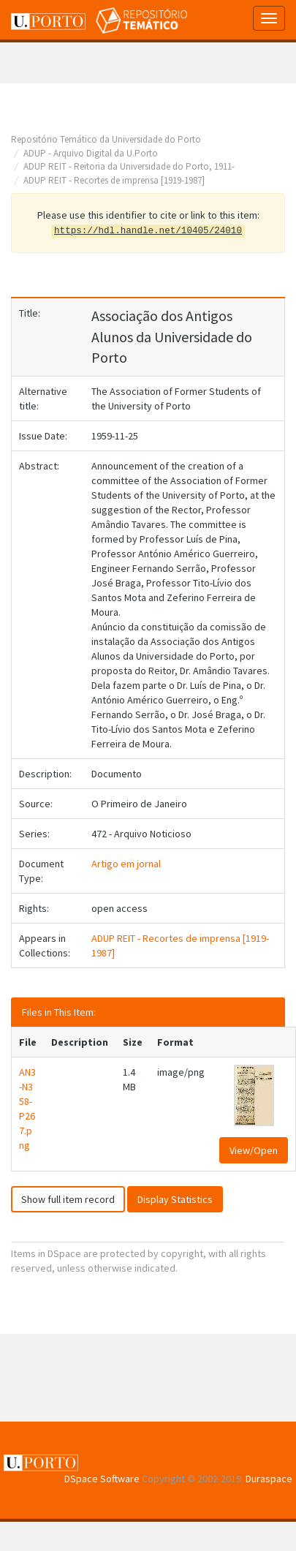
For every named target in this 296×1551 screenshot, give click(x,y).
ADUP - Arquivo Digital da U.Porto (90, 153)
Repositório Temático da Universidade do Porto (106, 139)
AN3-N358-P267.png (27, 1108)
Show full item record (68, 1199)
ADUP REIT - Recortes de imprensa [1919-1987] (114, 180)
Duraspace (269, 1478)
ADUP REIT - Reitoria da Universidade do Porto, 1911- (129, 166)
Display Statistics (175, 1199)
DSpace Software (102, 1478)
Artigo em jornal (126, 863)
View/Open (253, 1150)
